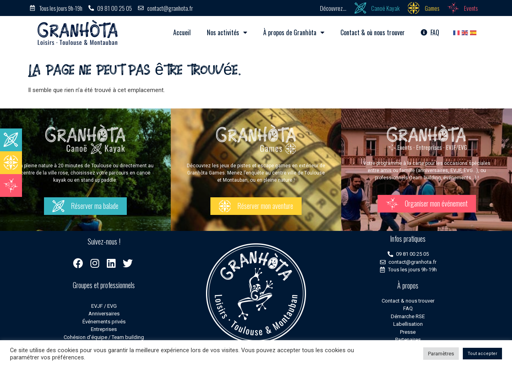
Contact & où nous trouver (372, 32)
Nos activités (227, 32)
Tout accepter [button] (482, 353)
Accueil (182, 32)
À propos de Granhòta (293, 32)
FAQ (430, 32)
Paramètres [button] (441, 354)
